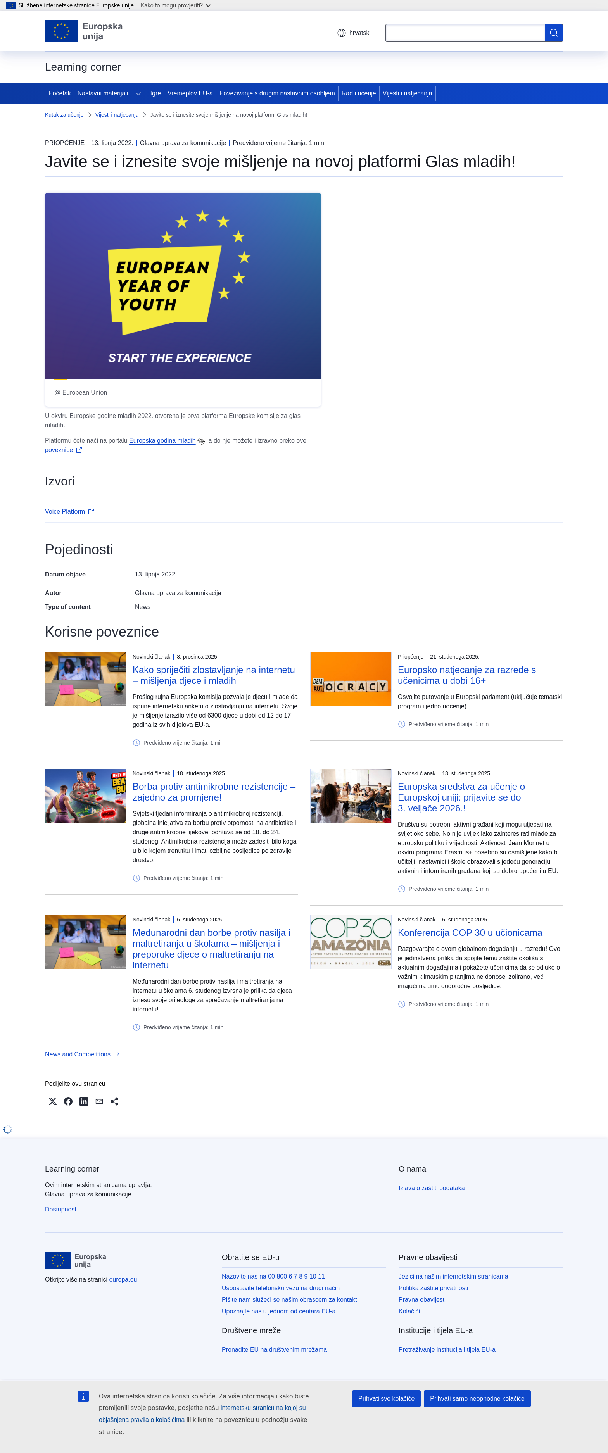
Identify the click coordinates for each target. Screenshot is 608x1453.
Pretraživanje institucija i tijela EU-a (447, 1349)
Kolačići (409, 1311)
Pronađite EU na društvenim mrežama (274, 1349)
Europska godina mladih (162, 440)
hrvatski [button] (354, 33)
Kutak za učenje (64, 115)
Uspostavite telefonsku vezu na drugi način (281, 1288)
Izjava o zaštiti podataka (432, 1188)
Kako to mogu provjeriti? (176, 5)
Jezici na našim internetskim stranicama (453, 1276)
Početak (59, 93)
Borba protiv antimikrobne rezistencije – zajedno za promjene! (214, 791)
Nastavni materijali (103, 93)
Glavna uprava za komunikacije (178, 593)
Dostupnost (60, 1209)
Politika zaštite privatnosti (433, 1288)
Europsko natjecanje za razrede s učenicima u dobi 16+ (467, 675)
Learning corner (72, 1169)
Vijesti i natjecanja (407, 93)
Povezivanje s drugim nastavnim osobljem (277, 93)
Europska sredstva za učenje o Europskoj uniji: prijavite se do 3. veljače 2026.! (461, 797)
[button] (53, 1101)
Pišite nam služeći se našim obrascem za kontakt (289, 1299)
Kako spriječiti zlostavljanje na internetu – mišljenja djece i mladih (214, 675)
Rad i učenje (359, 93)
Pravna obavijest (421, 1299)
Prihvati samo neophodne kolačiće (477, 1398)
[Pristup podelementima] (138, 93)
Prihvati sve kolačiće (386, 1398)
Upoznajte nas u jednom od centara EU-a (279, 1311)
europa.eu (123, 1279)
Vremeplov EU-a (190, 93)
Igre (155, 93)
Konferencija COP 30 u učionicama (470, 932)
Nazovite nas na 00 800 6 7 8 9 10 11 (273, 1276)
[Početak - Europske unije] (84, 31)
